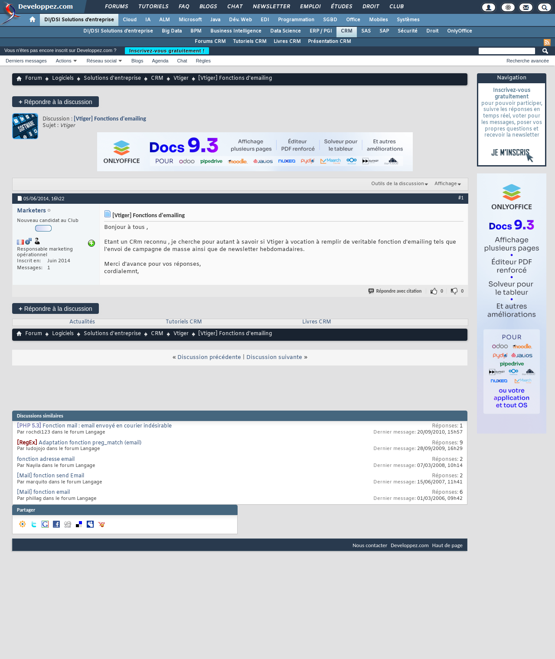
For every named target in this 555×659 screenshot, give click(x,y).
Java (215, 20)
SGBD (330, 20)
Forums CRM (210, 42)
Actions (64, 60)
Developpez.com (410, 545)
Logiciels (63, 78)
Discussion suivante (274, 357)
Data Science (285, 31)
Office (353, 20)
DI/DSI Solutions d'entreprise (79, 20)
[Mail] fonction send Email (50, 476)
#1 (461, 198)
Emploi (310, 6)
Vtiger (181, 78)
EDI (265, 20)
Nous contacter (370, 545)
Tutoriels (153, 6)
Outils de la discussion (397, 184)
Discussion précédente (209, 357)
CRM (347, 31)
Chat (234, 6)
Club (396, 6)
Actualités (82, 322)
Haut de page (447, 545)
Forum (33, 78)
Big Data (172, 31)
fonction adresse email (46, 459)
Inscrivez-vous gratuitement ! (167, 50)
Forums (116, 6)
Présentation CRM (329, 42)
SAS (366, 31)
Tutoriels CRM (250, 42)
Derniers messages (26, 60)
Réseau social (102, 60)
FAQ (183, 6)
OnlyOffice (459, 31)
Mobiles (378, 20)
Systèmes (408, 20)
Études (341, 6)
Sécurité (408, 31)
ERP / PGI (321, 31)
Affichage (445, 184)
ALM (164, 20)
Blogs (207, 6)
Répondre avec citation (395, 291)
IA (147, 20)
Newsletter (270, 6)
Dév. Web (240, 20)
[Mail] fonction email (43, 492)
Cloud (130, 20)
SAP (384, 31)
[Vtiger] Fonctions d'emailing (110, 118)
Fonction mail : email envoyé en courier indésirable (107, 426)
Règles (203, 60)
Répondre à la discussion (55, 101)
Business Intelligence (235, 31)
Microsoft (190, 20)
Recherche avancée (527, 60)
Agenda (160, 60)
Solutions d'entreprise (112, 78)
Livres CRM (287, 42)
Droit (370, 6)
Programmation (296, 20)
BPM (196, 31)
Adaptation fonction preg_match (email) (90, 443)
